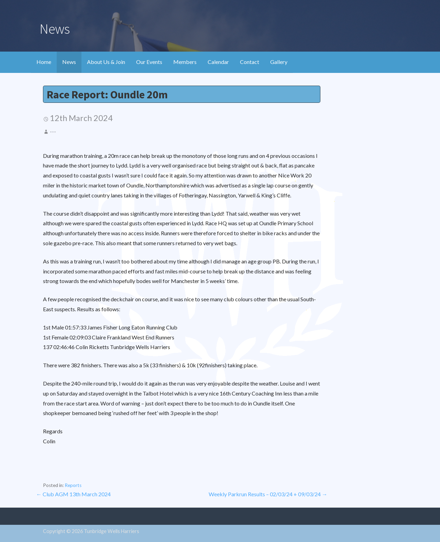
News (69, 61)
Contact (249, 61)
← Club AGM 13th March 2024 (73, 494)
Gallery (278, 61)
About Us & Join (106, 61)
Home (43, 61)
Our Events (149, 61)
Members (185, 61)
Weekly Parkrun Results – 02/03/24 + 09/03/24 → (268, 494)
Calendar (218, 61)
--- (53, 131)
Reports (73, 485)
